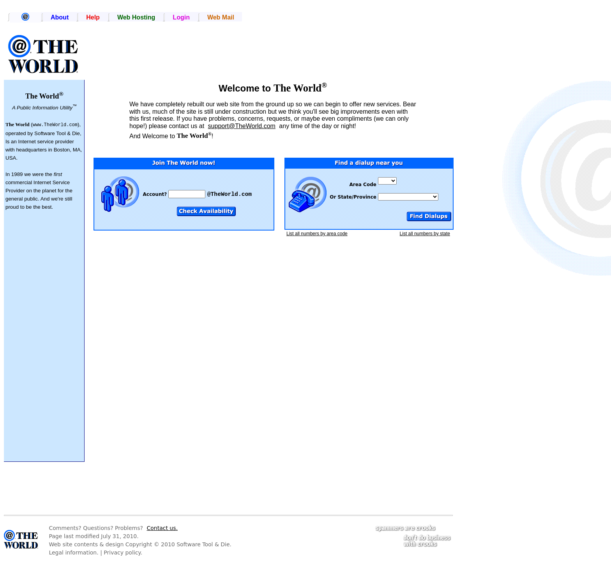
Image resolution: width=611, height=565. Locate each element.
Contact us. (162, 528)
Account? (156, 194)
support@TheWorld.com (241, 126)
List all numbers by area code (317, 233)
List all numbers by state (425, 233)
